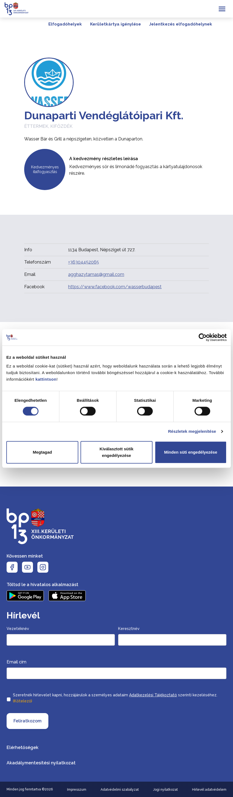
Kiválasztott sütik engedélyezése (116, 452)
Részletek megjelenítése (192, 431)
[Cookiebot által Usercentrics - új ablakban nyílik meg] (203, 337)
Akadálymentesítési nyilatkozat (41, 762)
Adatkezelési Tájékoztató (153, 695)
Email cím (16, 662)
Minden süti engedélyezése (190, 452)
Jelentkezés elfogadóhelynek (180, 24)
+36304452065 (83, 262)
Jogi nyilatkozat (165, 790)
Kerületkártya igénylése (115, 24)
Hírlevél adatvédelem (209, 790)
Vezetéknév (18, 628)
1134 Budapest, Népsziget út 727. (101, 249)
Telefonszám (37, 262)
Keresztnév (129, 628)
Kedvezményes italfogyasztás (45, 169)
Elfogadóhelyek (65, 24)
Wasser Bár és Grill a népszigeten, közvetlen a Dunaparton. (83, 139)
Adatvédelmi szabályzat (120, 790)
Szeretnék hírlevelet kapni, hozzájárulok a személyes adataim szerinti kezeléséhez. (115, 698)
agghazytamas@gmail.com (96, 274)
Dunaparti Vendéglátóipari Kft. (103, 115)
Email (29, 274)
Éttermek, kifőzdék (48, 126)
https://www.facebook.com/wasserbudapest (115, 286)
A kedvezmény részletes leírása (103, 158)
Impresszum (76, 790)
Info (28, 249)
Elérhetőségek (22, 747)
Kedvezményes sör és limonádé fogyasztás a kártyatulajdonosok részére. (135, 170)
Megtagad (42, 452)
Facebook (34, 286)
